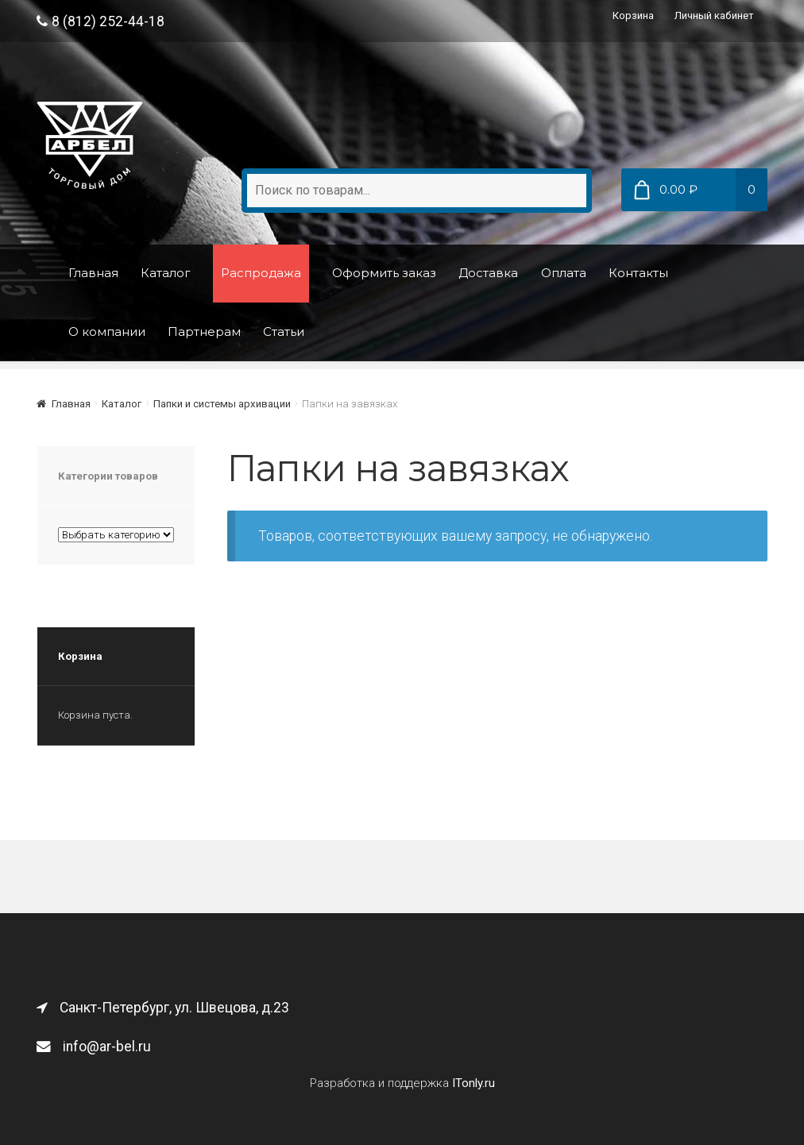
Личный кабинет (714, 15)
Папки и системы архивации (222, 404)
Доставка (488, 272)
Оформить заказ (384, 272)
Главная (93, 272)
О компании (106, 331)
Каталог (166, 272)
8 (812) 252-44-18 (100, 21)
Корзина (633, 15)
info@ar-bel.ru (94, 1046)
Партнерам (204, 331)
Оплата (563, 272)
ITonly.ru (473, 1083)
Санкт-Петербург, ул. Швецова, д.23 (163, 1008)
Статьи (283, 331)
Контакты (638, 272)
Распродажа (261, 272)
